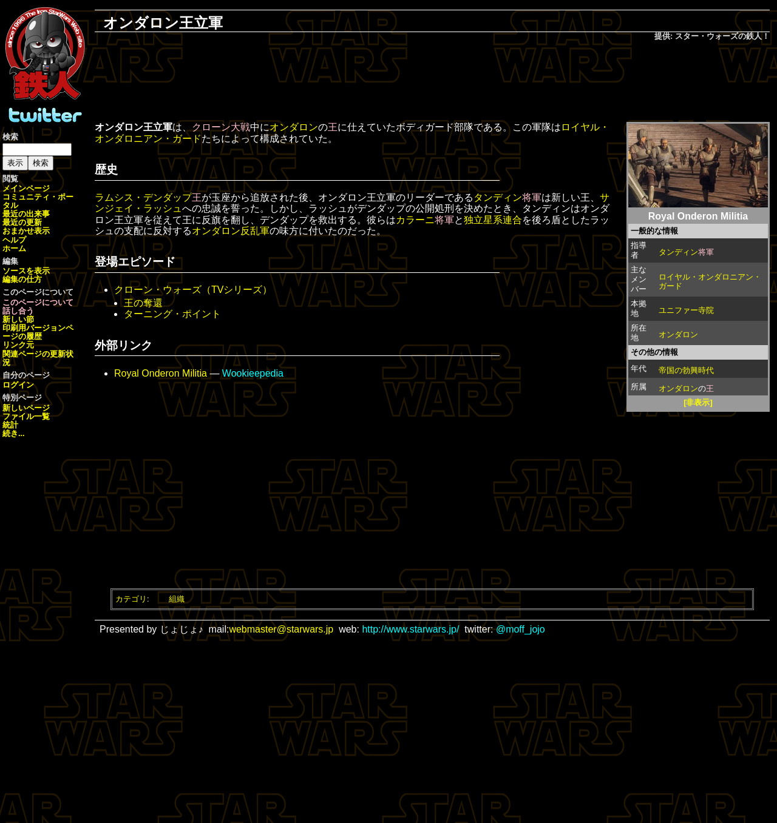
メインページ (26, 188)
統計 (10, 424)
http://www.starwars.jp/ (410, 629)
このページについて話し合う (37, 306)
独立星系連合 (493, 220)
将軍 (706, 252)
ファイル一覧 (26, 416)
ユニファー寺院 (686, 310)
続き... (13, 433)
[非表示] (698, 402)
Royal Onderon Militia (160, 373)
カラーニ (415, 220)
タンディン (678, 252)
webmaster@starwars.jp (281, 629)
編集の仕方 (22, 279)
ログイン (18, 384)
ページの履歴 (37, 332)
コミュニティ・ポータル (37, 201)
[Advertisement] (432, 82)
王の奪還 (143, 303)
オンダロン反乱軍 (231, 231)
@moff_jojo (520, 629)
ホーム (14, 248)
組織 (177, 598)
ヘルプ (14, 239)
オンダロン (678, 334)
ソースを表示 (26, 270)
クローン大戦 (221, 127)
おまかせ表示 (26, 230)
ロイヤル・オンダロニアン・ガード (710, 281)
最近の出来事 (26, 213)
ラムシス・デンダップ (143, 197)
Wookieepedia (252, 373)
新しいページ (26, 407)
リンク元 (18, 344)
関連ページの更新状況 (37, 358)
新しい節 (18, 319)
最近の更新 (22, 222)
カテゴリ (131, 598)
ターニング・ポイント (172, 314)
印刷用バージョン (34, 327)
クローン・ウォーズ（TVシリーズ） (193, 289)
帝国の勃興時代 (686, 370)
